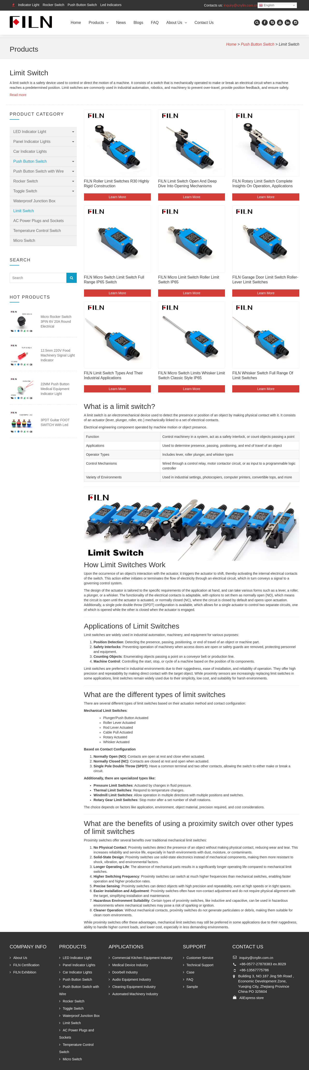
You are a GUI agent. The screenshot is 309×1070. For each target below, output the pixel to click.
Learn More (117, 197)
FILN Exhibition (24, 972)
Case (191, 972)
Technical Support (200, 965)
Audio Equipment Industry (131, 979)
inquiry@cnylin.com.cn (241, 5)
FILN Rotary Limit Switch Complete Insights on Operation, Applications (262, 183)
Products (96, 23)
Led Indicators (110, 5)
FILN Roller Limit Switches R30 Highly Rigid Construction (116, 183)
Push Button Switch (82, 5)
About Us (174, 23)
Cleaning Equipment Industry (134, 987)
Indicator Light (28, 5)
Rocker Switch (53, 5)
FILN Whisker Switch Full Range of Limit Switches (262, 375)
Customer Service (200, 958)
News (121, 23)
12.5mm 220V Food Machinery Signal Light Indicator (58, 355)
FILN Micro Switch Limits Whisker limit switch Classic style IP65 (191, 375)
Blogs (138, 23)
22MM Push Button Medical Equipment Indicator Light (55, 389)
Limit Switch (23, 211)
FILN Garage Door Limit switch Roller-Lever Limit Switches (265, 279)
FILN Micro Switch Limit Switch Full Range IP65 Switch (114, 279)
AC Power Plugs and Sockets (38, 221)
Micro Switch (24, 240)
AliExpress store (251, 998)
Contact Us (204, 23)
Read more (18, 95)
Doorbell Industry (125, 972)
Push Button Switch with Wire (38, 171)
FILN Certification (26, 965)
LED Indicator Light (29, 132)
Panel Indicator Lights (31, 142)
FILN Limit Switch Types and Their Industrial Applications (113, 375)
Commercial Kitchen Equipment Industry (142, 958)
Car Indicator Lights (30, 151)
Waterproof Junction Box (34, 201)
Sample (192, 987)
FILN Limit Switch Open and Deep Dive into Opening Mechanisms (187, 183)
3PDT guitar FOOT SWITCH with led (55, 422)
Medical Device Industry (130, 965)
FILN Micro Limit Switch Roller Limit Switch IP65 (188, 279)
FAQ (155, 23)
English (266, 5)
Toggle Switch (25, 191)
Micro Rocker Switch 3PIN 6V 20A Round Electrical (56, 321)
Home (76, 23)
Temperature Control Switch (37, 231)
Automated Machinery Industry (135, 994)
